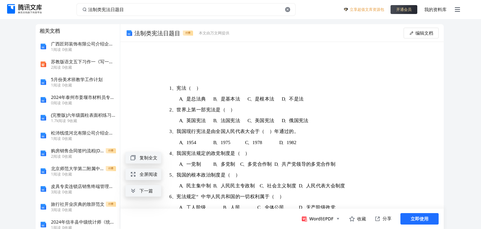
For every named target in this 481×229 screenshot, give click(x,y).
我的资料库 (435, 9)
